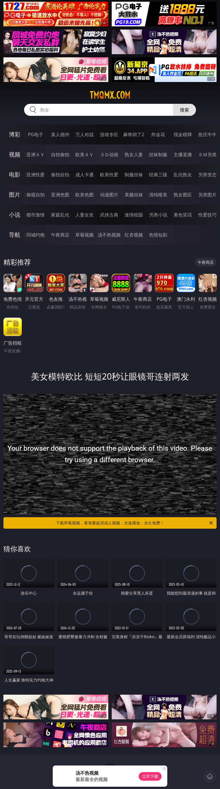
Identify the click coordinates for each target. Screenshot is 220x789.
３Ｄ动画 (109, 154)
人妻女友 (84, 215)
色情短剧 (158, 235)
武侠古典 (109, 215)
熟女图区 (183, 195)
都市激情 (35, 215)
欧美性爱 (109, 174)
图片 (14, 194)
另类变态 (207, 174)
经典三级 (158, 174)
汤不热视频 (109, 235)
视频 (14, 154)
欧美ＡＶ (84, 154)
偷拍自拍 (60, 174)
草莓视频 (84, 235)
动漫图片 (109, 195)
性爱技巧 (207, 215)
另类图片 (207, 195)
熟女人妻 (134, 154)
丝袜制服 (158, 154)
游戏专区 (109, 134)
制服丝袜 (134, 174)
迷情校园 (134, 215)
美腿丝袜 (134, 195)
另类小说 (158, 215)
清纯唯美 (158, 195)
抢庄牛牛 (207, 134)
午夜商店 (60, 235)
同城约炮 (35, 235)
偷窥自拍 (35, 195)
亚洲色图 (60, 195)
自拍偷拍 (60, 154)
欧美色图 (84, 195)
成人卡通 (84, 174)
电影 (14, 174)
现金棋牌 (183, 134)
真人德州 (60, 134)
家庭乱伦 (60, 215)
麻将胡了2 (133, 134)
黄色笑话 (183, 215)
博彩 (14, 134)
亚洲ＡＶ (35, 154)
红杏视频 (134, 235)
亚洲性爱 (35, 174)
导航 (14, 235)
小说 (14, 214)
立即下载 (150, 776)
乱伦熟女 (183, 174)
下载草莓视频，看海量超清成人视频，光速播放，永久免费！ (135, 523)
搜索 (184, 110)
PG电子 (35, 134)
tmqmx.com (110, 95)
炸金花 (158, 134)
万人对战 (84, 134)
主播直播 (183, 154)
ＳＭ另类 (207, 154)
